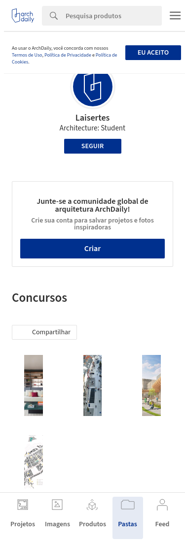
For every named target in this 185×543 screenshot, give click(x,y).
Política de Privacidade (67, 55)
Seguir (92, 146)
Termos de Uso (27, 55)
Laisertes (92, 118)
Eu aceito (153, 53)
